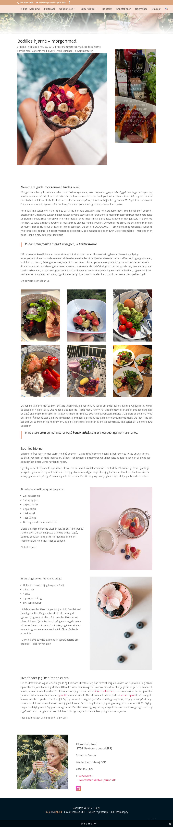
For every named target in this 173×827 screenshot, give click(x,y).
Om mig (156, 9)
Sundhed (67, 50)
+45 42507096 (26, 2)
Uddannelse (66, 9)
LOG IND (152, 818)
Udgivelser (141, 9)
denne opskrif (128, 695)
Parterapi (49, 9)
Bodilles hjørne (92, 46)
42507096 (85, 776)
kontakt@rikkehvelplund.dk (97, 780)
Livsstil (51, 50)
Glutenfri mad (39, 50)
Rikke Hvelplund (30, 9)
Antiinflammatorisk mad (70, 46)
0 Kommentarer (84, 50)
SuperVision (88, 9)
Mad (59, 50)
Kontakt (107, 9)
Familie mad (24, 50)
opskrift (62, 695)
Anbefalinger (123, 9)
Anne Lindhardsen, (104, 691)
